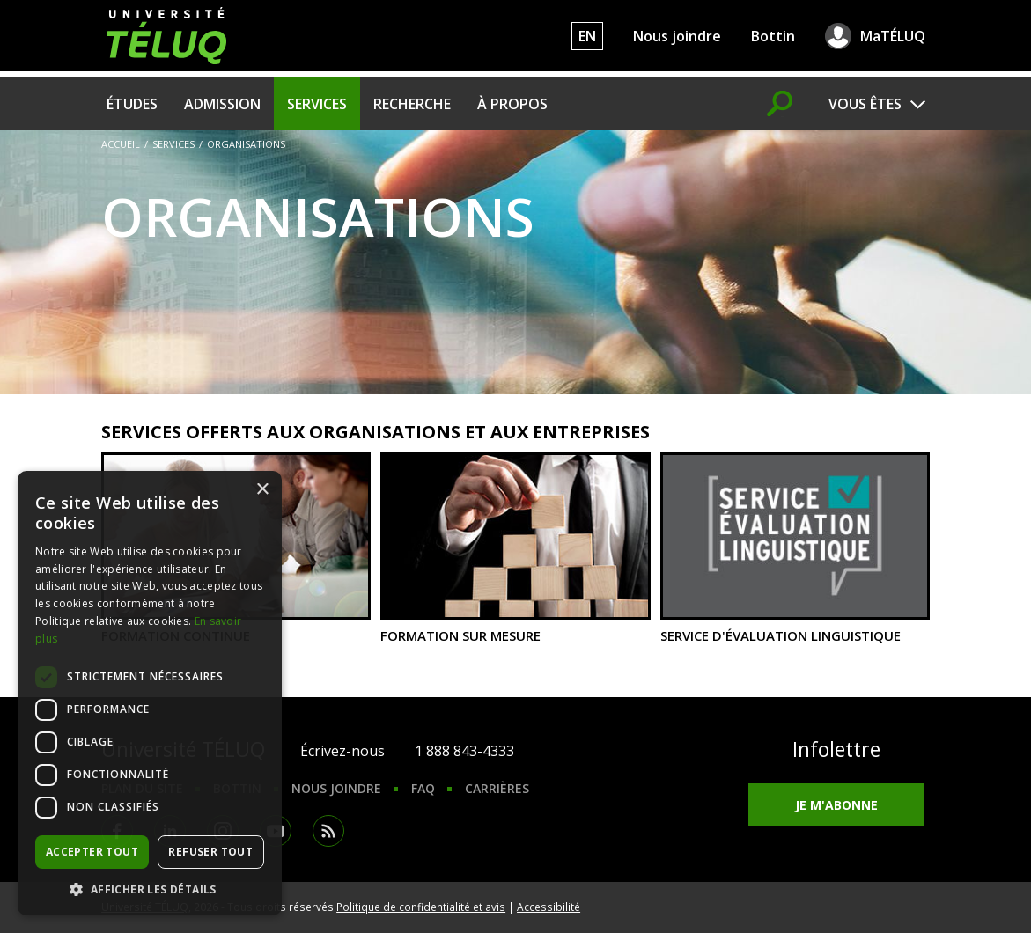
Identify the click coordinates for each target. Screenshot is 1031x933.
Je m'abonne (836, 805)
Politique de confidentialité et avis (420, 907)
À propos (512, 104)
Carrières (497, 788)
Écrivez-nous (342, 750)
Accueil (120, 144)
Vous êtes (865, 104)
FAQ (423, 788)
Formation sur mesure (515, 547)
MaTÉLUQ (892, 36)
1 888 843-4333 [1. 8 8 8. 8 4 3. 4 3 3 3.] (464, 750)
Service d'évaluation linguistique (795, 547)
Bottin (773, 36)
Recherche (412, 104)
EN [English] (587, 36)
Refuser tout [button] (210, 851)
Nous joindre (677, 36)
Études (132, 104)
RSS (328, 831)
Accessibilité (548, 907)
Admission (222, 104)
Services (317, 104)
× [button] (262, 489)
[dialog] (150, 693)
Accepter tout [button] (92, 851)
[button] (149, 889)
